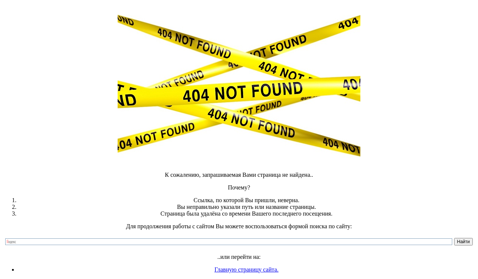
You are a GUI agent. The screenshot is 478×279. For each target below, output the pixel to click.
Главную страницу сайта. (246, 269)
